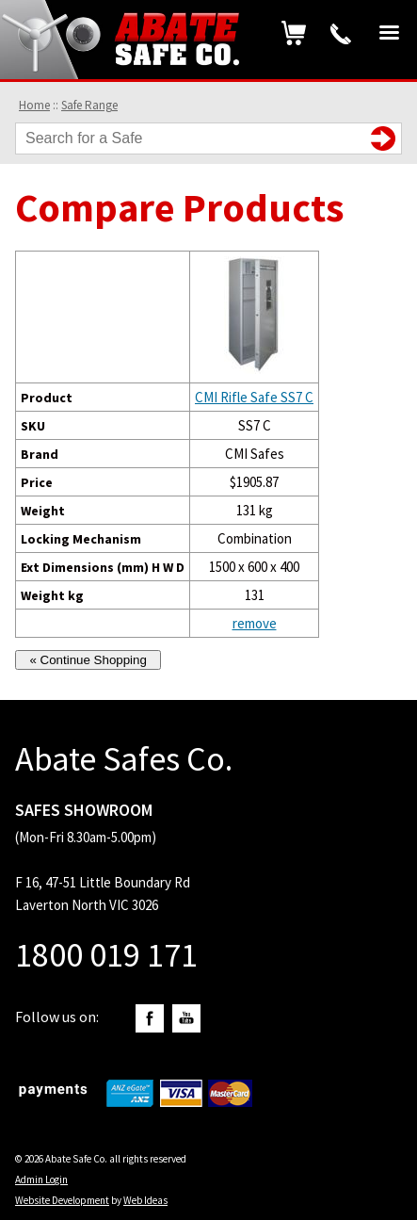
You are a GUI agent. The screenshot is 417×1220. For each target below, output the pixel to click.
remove (255, 623)
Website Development (62, 1200)
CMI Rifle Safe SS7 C (254, 397)
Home (34, 105)
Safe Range (89, 105)
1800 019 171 (340, 34)
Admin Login (41, 1179)
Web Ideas (145, 1200)
